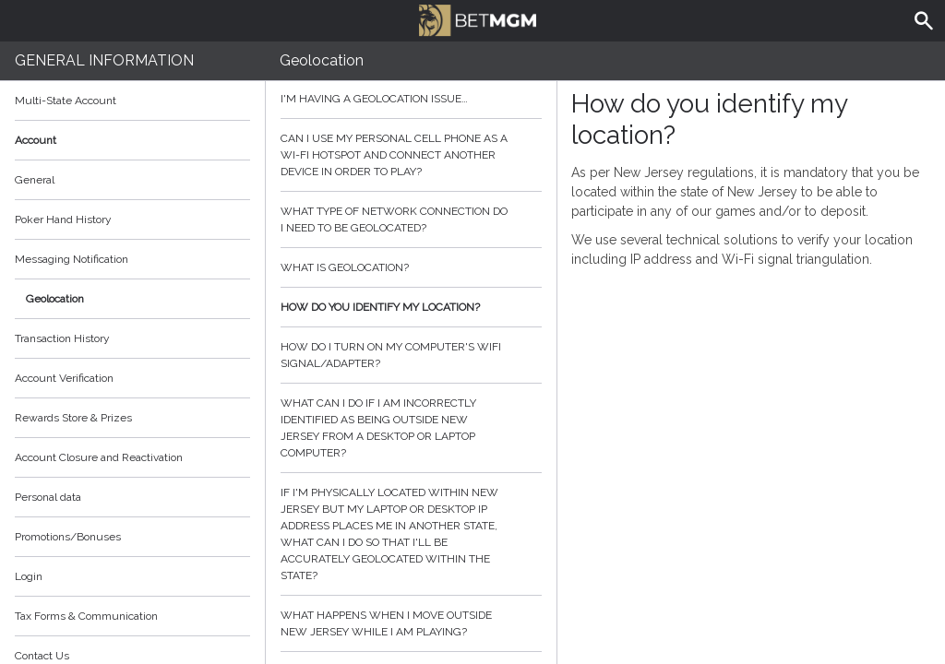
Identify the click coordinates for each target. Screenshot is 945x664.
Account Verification (64, 378)
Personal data (48, 497)
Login (28, 576)
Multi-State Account (65, 100)
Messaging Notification (71, 259)
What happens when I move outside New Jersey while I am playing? (412, 623)
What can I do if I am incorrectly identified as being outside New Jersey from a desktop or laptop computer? (412, 428)
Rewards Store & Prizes (73, 417)
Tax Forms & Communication (132, 616)
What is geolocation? (412, 267)
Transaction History (62, 338)
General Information (104, 60)
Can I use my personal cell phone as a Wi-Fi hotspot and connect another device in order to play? (412, 155)
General (34, 179)
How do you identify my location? (412, 307)
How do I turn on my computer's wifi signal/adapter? (412, 355)
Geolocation (55, 298)
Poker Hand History (63, 219)
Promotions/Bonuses (68, 536)
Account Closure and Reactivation (99, 457)
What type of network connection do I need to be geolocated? (412, 219)
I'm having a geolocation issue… (412, 98)
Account (132, 140)
